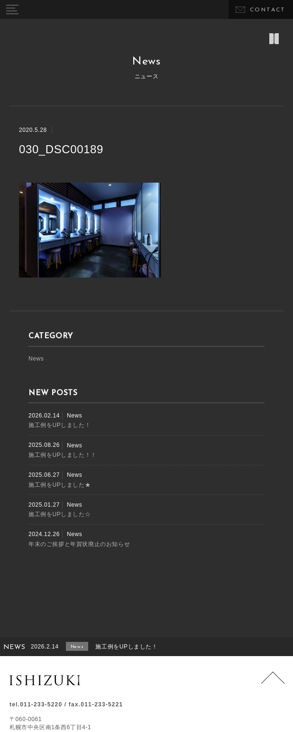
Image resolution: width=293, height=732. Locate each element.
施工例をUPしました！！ (62, 455)
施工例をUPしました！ (59, 425)
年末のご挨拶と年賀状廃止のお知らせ (79, 544)
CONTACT (268, 10)
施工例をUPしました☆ (59, 514)
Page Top (272, 683)
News (36, 358)
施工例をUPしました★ (59, 485)
